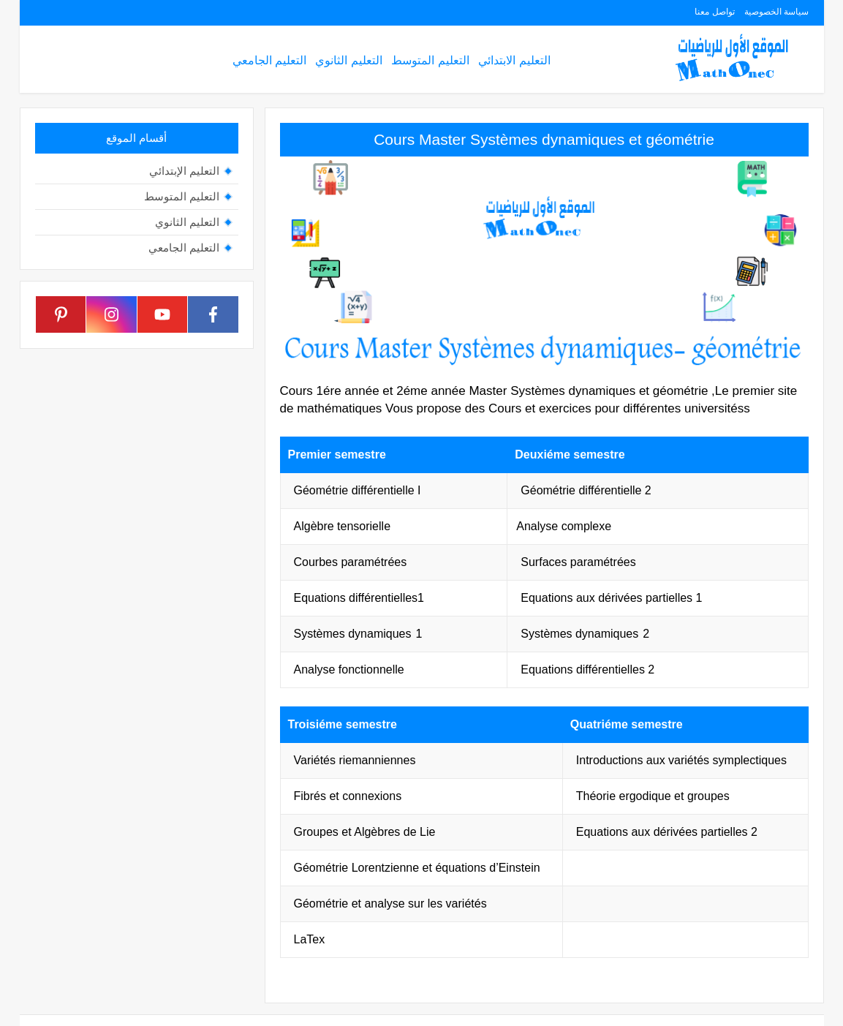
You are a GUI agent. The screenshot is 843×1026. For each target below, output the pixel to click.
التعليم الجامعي (269, 60)
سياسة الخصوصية (776, 12)
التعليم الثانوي (348, 60)
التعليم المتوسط (430, 60)
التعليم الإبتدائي (184, 171)
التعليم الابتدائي (514, 60)
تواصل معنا (714, 12)
